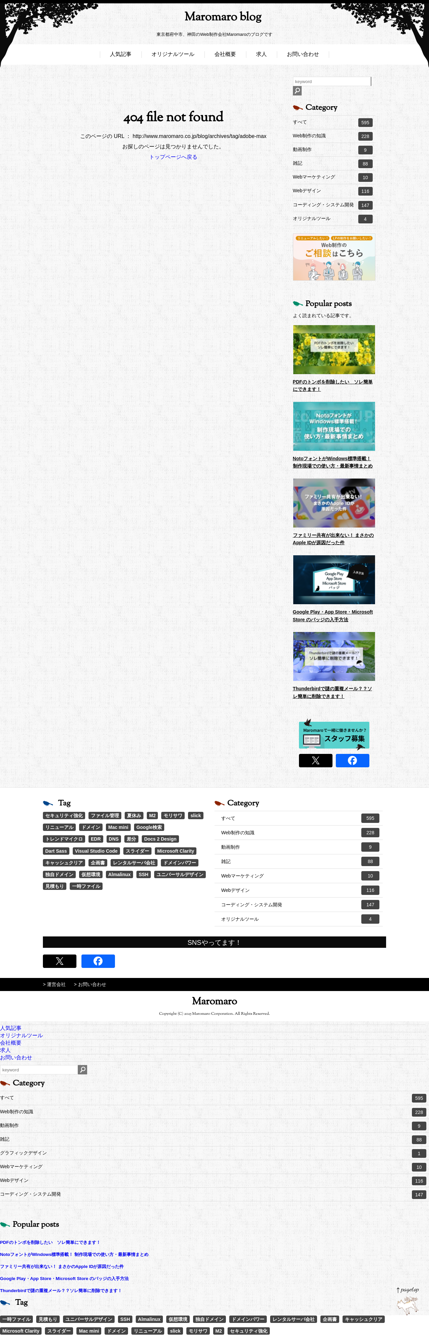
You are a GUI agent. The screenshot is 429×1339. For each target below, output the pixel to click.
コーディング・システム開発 (333, 205)
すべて (333, 122)
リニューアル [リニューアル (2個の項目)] (59, 827)
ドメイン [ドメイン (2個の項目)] (90, 827)
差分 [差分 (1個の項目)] (131, 839)
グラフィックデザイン (213, 1153)
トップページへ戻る (173, 157)
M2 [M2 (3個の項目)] (152, 815)
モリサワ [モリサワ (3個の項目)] (173, 815)
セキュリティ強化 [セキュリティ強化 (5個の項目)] (64, 815)
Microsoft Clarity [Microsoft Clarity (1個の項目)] (175, 851)
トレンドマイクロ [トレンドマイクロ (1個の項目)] (64, 839)
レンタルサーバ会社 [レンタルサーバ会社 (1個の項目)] (134, 862)
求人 (261, 56)
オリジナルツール (172, 56)
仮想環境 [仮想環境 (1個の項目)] (90, 874)
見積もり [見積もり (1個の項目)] (54, 886)
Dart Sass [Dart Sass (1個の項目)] (56, 851)
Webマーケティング (333, 177)
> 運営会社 (54, 984)
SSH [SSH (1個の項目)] (143, 874)
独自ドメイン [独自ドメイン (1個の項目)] (59, 874)
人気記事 (120, 56)
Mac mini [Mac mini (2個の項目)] (118, 827)
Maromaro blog (214, 18)
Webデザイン (333, 191)
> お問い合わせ (90, 984)
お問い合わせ (303, 56)
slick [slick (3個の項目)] (195, 815)
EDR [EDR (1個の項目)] (96, 839)
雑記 (333, 163)
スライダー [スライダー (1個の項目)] (137, 851)
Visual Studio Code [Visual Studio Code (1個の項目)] (96, 851)
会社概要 (225, 56)
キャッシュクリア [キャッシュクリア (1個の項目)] (64, 862)
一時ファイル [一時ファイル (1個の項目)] (86, 886)
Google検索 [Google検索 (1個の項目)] (149, 827)
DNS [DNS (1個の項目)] (114, 839)
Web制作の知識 (333, 136)
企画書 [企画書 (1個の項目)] (98, 862)
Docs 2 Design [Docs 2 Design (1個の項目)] (160, 839)
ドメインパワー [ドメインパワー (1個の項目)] (179, 862)
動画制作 (333, 150)
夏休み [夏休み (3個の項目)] (134, 815)
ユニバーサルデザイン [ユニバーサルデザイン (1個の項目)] (180, 874)
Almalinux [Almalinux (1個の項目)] (119, 874)
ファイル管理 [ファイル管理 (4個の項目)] (105, 815)
